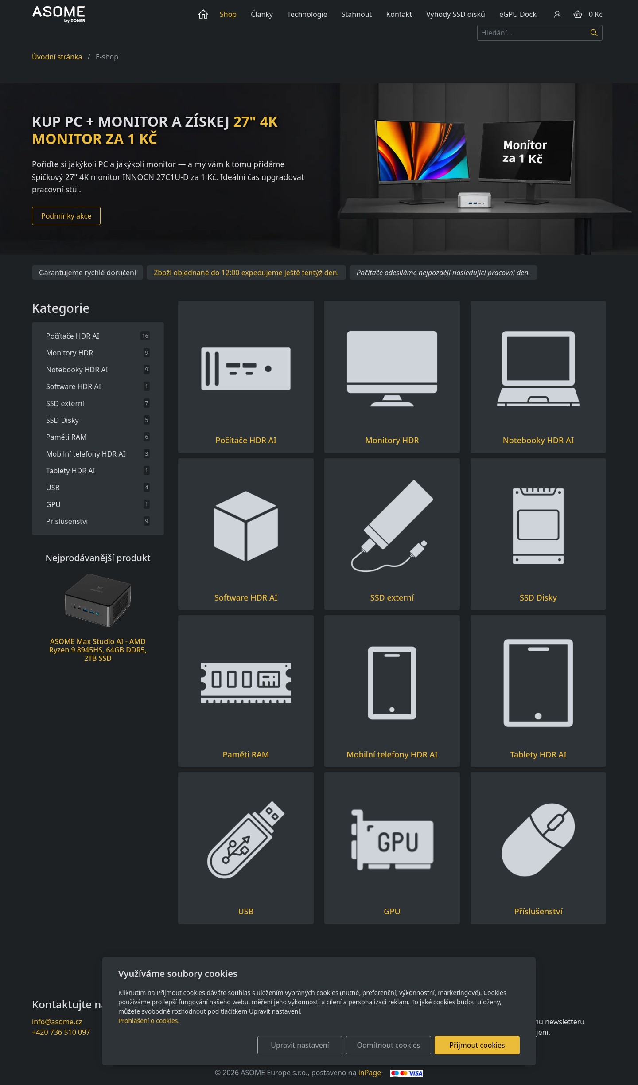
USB (246, 911)
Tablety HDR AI (538, 754)
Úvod (205, 14)
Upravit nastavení (300, 1045)
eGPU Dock (518, 14)
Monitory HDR (392, 440)
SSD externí (392, 598)
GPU (392, 911)
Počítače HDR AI (245, 440)
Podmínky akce (66, 216)
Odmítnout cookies (388, 1045)
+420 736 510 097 (61, 1032)
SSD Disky (538, 598)
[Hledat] (594, 33)
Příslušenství (538, 911)
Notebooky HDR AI (538, 440)
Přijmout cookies (477, 1045)
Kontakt (399, 14)
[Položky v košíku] (577, 14)
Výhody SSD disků (455, 14)
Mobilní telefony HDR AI (391, 754)
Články (262, 14)
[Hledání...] (531, 33)
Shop (228, 14)
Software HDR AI (245, 598)
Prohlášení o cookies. (148, 1020)
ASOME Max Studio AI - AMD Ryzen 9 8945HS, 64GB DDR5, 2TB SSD (98, 649)
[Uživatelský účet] (557, 14)
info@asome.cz (57, 1021)
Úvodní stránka (57, 57)
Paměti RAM (246, 754)
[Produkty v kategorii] (246, 368)
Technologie (307, 14)
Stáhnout (357, 14)
